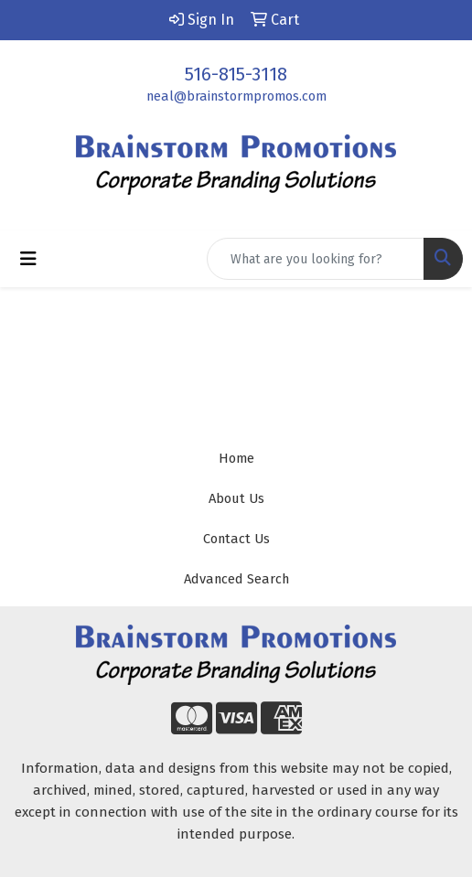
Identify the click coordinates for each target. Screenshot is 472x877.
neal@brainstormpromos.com (236, 96)
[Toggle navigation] (28, 259)
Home (236, 458)
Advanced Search (236, 579)
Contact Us (236, 538)
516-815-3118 (236, 74)
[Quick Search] (315, 259)
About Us (236, 498)
